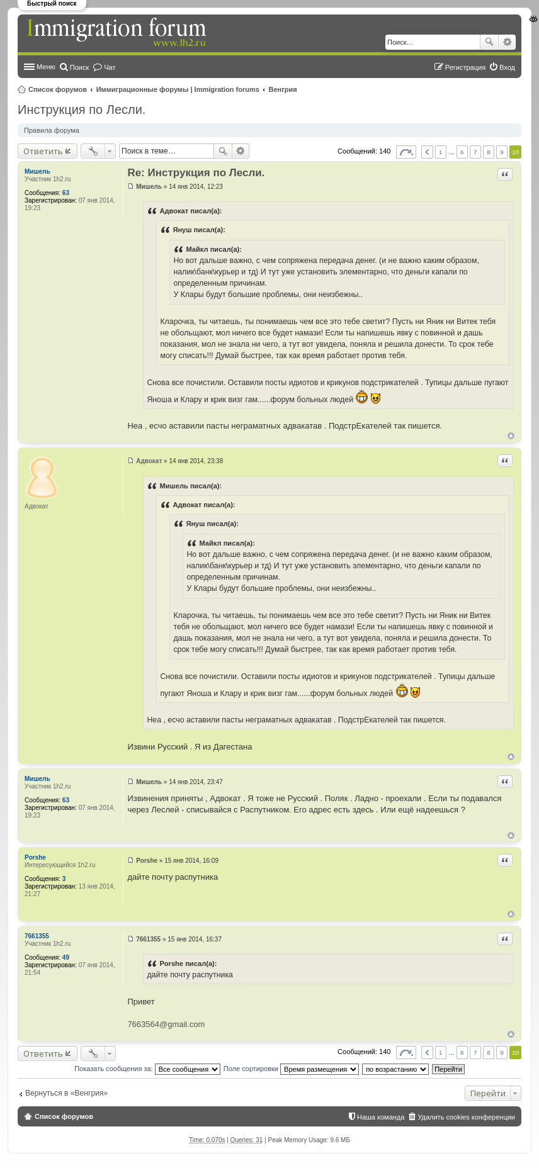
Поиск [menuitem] (79, 67)
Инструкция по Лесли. (81, 109)
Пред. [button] (427, 152)
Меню (46, 66)
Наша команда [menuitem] (380, 1117)
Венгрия (283, 89)
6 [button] (462, 152)
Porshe (35, 857)
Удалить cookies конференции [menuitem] (466, 1117)
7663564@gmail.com (166, 1024)
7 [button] (475, 152)
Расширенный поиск (507, 42)
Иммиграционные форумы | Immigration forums (177, 89)
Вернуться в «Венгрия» (66, 1093)
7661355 (37, 936)
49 (65, 957)
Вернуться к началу (511, 435)
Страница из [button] (406, 152)
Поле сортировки (291, 1068)
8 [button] (489, 152)
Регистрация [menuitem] (465, 67)
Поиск (489, 42)
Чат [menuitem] (109, 67)
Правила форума (51, 130)
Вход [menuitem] (507, 67)
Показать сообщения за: (147, 1068)
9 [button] (502, 152)
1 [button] (441, 152)
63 (65, 192)
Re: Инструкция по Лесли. (195, 173)
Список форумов (57, 89)
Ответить (43, 151)
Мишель (37, 171)
